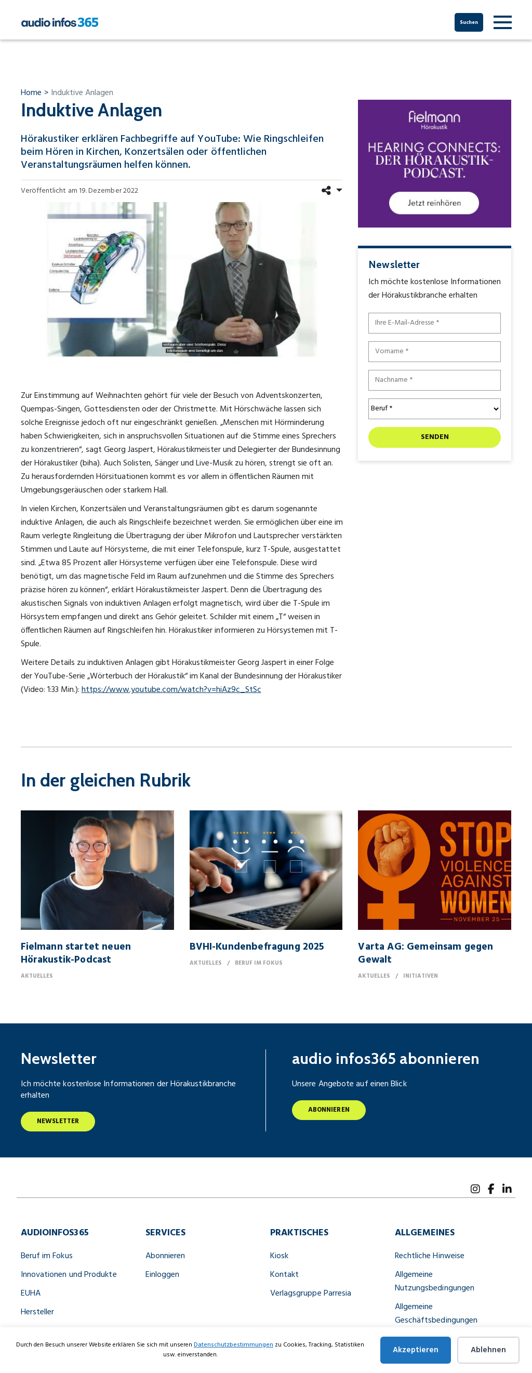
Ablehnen (488, 1350)
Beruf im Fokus (47, 1256)
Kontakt (284, 1275)
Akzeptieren (415, 1350)
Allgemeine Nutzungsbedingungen (435, 1281)
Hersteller (38, 1312)
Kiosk (279, 1256)
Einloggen (162, 1275)
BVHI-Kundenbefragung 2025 (257, 947)
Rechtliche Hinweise (430, 1256)
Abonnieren (329, 1109)
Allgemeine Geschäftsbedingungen (436, 1313)
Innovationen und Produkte (69, 1275)
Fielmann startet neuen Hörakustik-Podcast (76, 953)
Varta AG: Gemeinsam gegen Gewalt (425, 953)
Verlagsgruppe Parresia (311, 1293)
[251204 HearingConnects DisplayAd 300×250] (434, 163)
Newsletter (58, 1121)
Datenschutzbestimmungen (233, 1345)
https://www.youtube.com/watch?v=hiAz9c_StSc (171, 690)
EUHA (31, 1293)
